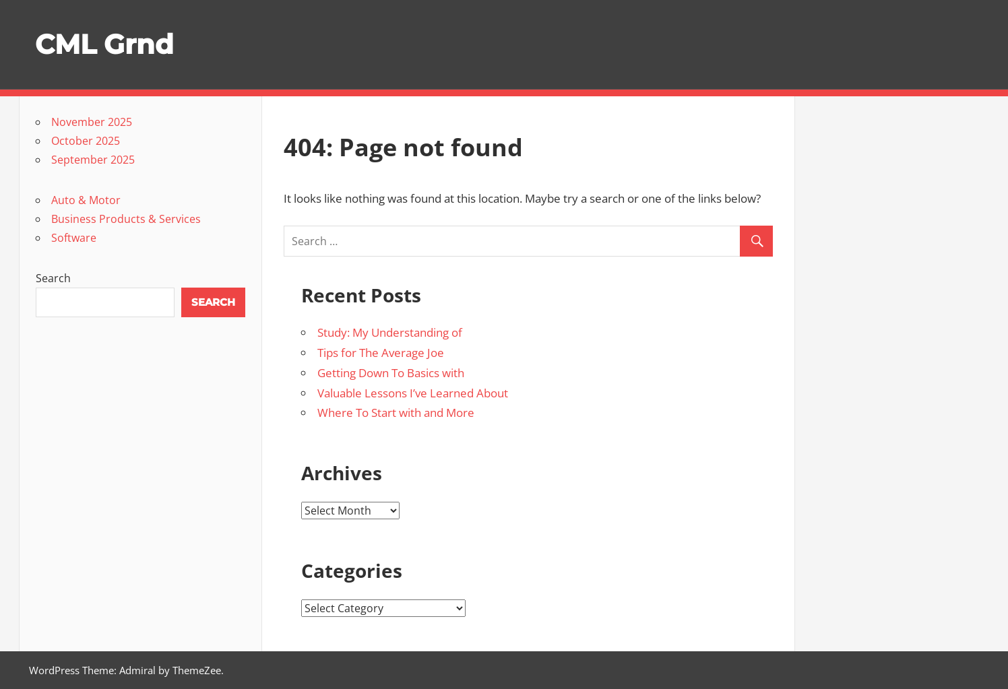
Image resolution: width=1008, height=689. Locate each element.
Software (73, 237)
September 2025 (93, 159)
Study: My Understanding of (389, 332)
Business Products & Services (126, 218)
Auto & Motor (86, 200)
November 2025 (91, 121)
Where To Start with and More (395, 412)
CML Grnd (104, 44)
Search (53, 278)
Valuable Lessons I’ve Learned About (412, 393)
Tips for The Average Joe (380, 352)
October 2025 (85, 140)
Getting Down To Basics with (390, 373)
